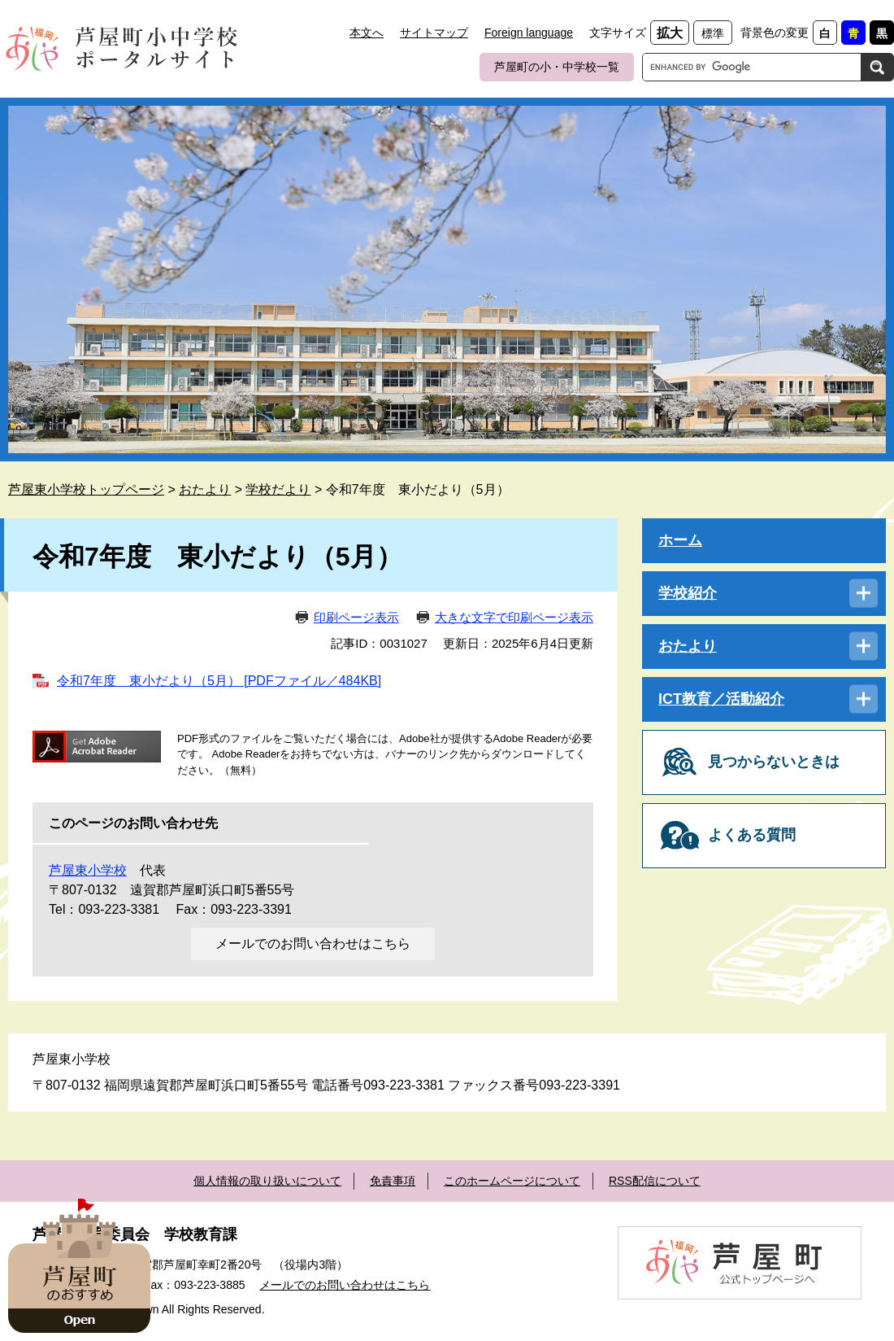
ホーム (680, 540)
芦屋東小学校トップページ (86, 489)
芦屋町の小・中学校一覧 (556, 66)
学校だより (277, 489)
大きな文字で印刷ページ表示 (514, 617)
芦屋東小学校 (88, 870)
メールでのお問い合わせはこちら (312, 943)
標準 (712, 33)
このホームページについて (512, 1180)
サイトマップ (434, 32)
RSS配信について (655, 1180)
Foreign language (528, 32)
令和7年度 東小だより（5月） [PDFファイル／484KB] (219, 681)
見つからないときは (774, 761)
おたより (205, 489)
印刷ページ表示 (356, 617)
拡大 (670, 33)
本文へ (366, 32)
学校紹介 (687, 593)
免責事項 (392, 1180)
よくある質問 (752, 835)
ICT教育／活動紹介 (721, 699)
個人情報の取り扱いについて (267, 1180)
